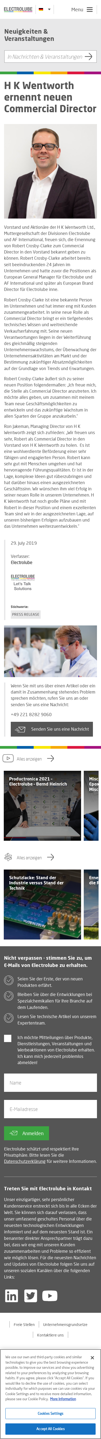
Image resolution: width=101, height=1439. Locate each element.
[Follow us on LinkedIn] (11, 1295)
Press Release (25, 614)
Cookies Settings (50, 1414)
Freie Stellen (24, 1324)
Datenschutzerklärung (25, 1161)
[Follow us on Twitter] (30, 1295)
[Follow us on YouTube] (49, 1295)
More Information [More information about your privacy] (63, 1400)
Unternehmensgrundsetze (65, 1324)
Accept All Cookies (50, 1430)
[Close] (92, 1359)
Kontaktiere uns (50, 1335)
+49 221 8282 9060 (31, 714)
